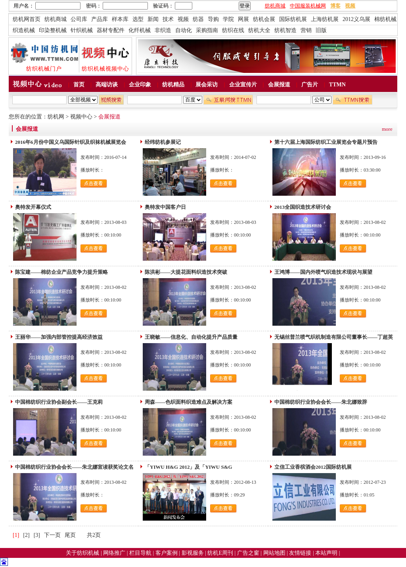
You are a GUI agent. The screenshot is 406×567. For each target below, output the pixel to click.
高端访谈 (107, 85)
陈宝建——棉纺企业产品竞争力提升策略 (61, 272)
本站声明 (327, 553)
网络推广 (115, 553)
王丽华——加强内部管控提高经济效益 (59, 337)
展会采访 (206, 85)
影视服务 (193, 553)
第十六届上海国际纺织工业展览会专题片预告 (325, 142)
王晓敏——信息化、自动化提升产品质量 (191, 337)
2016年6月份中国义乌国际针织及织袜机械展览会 (70, 142)
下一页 (52, 535)
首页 (78, 85)
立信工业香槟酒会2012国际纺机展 (313, 467)
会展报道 (279, 85)
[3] (37, 535)
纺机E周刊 (220, 553)
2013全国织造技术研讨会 (302, 207)
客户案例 (167, 553)
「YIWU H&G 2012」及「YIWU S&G (188, 467)
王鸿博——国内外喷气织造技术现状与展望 (323, 272)
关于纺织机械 (82, 553)
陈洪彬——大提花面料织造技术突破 (186, 272)
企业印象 (140, 85)
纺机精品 (173, 85)
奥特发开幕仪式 (33, 207)
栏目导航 (141, 553)
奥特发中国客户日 (165, 207)
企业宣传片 (243, 85)
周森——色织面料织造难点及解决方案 (188, 402)
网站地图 (275, 553)
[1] (16, 535)
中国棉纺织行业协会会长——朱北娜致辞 (320, 402)
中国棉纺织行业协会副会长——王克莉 (59, 402)
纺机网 (56, 117)
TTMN (337, 85)
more (387, 129)
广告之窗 (249, 553)
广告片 (309, 85)
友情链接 (301, 553)
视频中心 (81, 117)
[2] (26, 535)
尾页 (70, 535)
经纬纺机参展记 (163, 142)
